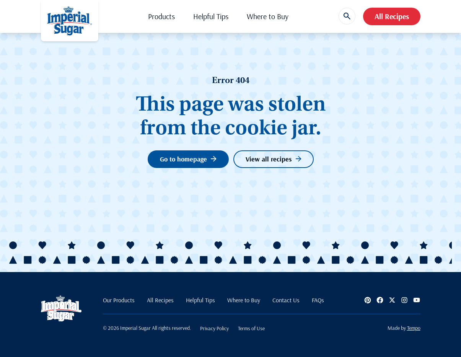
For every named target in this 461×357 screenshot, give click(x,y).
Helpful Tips (210, 16)
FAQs (318, 300)
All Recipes (392, 16)
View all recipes (273, 159)
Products (161, 16)
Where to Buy (267, 16)
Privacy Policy (214, 328)
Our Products (119, 300)
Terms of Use (251, 328)
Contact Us (286, 300)
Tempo (413, 327)
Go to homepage (188, 159)
